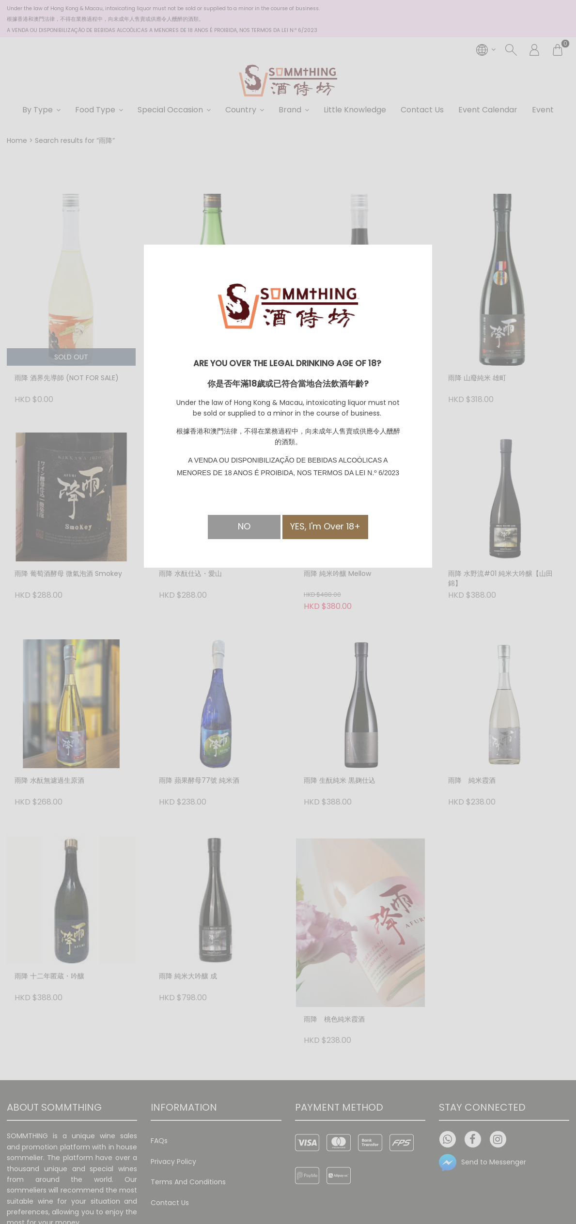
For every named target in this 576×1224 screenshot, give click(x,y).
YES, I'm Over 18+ (325, 526)
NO (244, 526)
